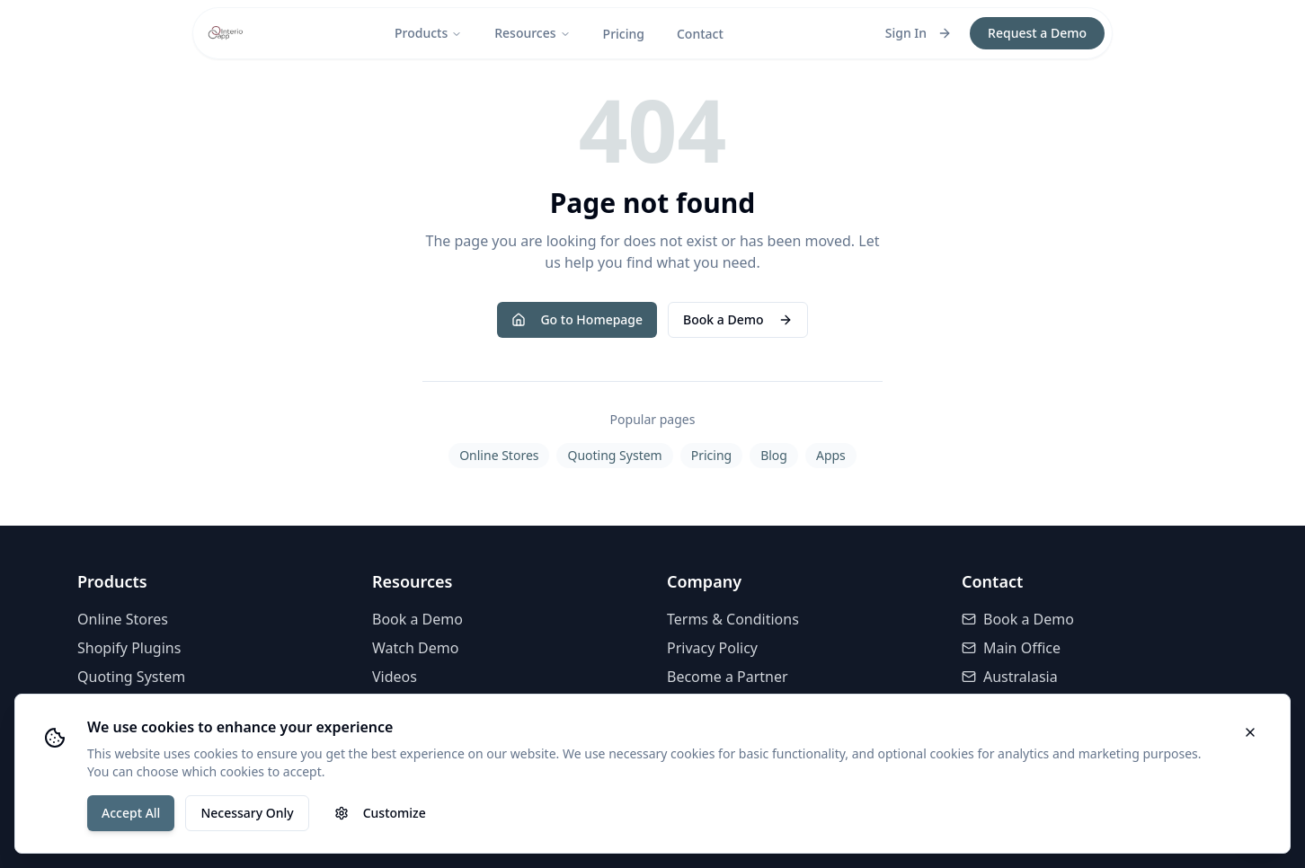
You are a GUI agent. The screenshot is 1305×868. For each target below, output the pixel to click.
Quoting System (614, 455)
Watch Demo (415, 648)
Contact (700, 33)
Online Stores (498, 455)
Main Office (1011, 648)
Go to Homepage (577, 319)
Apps (831, 455)
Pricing (623, 33)
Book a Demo (737, 319)
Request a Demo (1037, 32)
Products (428, 32)
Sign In (918, 32)
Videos (394, 676)
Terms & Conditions (733, 619)
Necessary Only (246, 812)
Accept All (131, 812)
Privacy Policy (712, 648)
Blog (773, 455)
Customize (380, 812)
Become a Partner (727, 676)
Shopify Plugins (129, 648)
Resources (532, 32)
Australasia (1010, 676)
